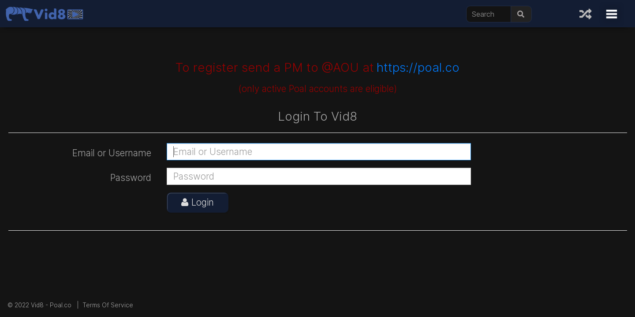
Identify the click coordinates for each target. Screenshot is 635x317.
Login (197, 202)
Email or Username (111, 152)
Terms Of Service (107, 305)
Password (130, 177)
